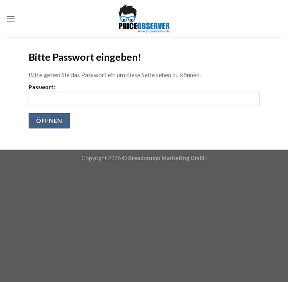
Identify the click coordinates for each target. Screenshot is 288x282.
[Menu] (10, 18)
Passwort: (144, 94)
